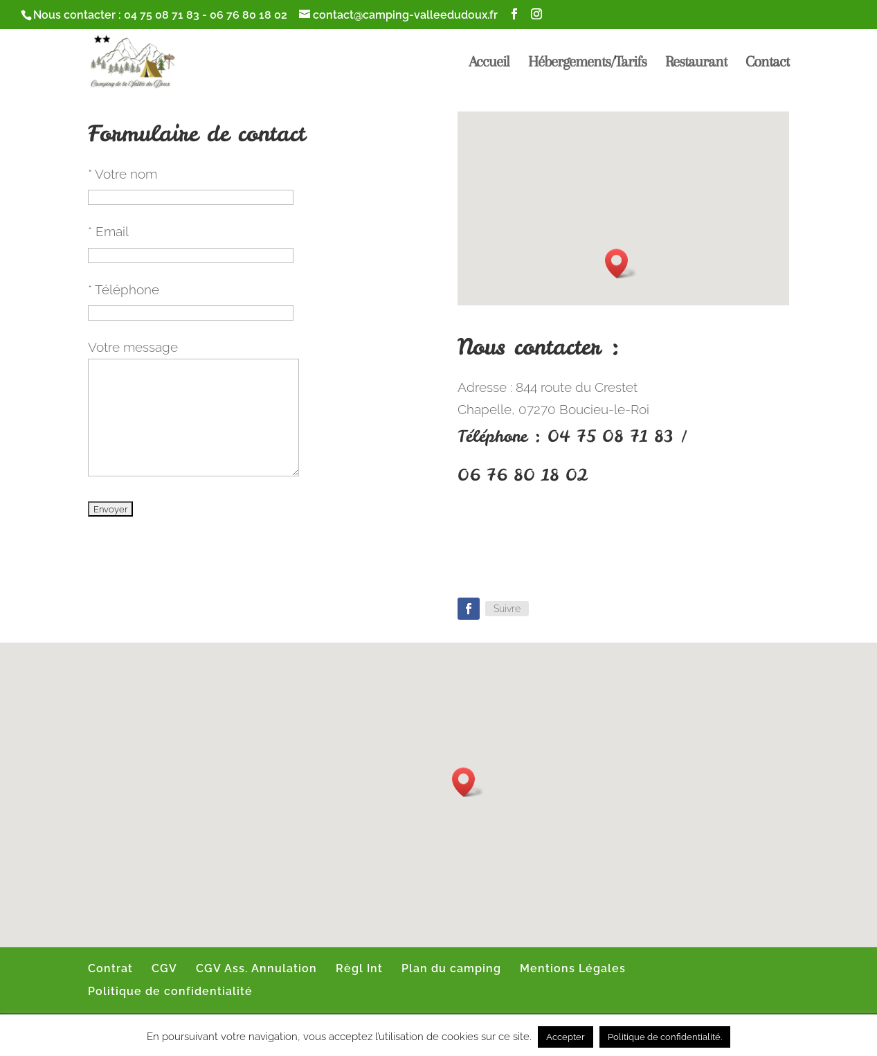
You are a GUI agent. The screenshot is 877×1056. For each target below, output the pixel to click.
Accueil (489, 63)
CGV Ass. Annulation (256, 968)
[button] (621, 263)
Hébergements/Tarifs (587, 63)
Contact (767, 63)
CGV (164, 968)
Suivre (507, 608)
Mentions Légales (573, 968)
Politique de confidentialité (170, 991)
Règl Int (359, 968)
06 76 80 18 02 (248, 14)
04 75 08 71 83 (161, 14)
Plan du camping (451, 968)
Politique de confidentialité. (665, 1037)
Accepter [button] (565, 1037)
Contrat (110, 968)
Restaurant (696, 63)
